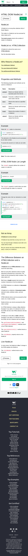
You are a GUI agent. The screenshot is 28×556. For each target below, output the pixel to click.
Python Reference (13, 464)
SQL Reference (13, 463)
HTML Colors (13, 470)
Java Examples (13, 496)
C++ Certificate (14, 520)
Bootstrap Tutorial (14, 445)
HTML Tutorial (14, 435)
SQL (25, 5)
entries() (4, 92)
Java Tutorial (14, 448)
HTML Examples (13, 482)
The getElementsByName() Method (10, 71)
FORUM (11, 535)
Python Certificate (14, 514)
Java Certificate (14, 518)
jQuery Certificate (14, 517)
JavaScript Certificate (14, 509)
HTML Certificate (14, 506)
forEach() (4, 96)
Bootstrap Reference (13, 467)
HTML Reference (13, 458)
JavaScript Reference (13, 461)
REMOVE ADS (13, 224)
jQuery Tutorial (14, 451)
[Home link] (3, 2)
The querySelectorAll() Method (9, 68)
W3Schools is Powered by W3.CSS (15, 552)
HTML (6, 5)
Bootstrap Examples (13, 493)
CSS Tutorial (14, 436)
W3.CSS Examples (13, 491)
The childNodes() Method (8, 65)
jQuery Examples (13, 499)
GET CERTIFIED (14, 415)
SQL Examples (13, 488)
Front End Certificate (14, 511)
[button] (13, 2)
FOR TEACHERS (14, 419)
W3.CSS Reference (13, 466)
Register (16, 387)
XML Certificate (14, 523)
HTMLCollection (5, 51)
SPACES (14, 411)
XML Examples (13, 497)
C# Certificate (14, 521)
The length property (6, 38)
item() (4, 101)
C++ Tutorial (14, 449)
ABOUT (16, 535)
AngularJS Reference (13, 473)
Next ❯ (23, 18)
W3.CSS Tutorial (14, 444)
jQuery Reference (13, 475)
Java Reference (13, 472)
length (4, 111)
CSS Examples (13, 484)
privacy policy (19, 548)
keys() (4, 106)
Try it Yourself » (7, 150)
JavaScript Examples (13, 485)
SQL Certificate (14, 512)
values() (4, 116)
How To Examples (13, 487)
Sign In (14, 379)
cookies (12, 548)
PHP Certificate (14, 515)
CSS (11, 5)
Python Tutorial (14, 442)
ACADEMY (13, 537)
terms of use (8, 548)
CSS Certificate (14, 508)
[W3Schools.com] (14, 404)
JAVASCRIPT (18, 5)
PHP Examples (13, 494)
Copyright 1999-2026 (10, 550)
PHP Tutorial (14, 446)
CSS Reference (13, 460)
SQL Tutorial (14, 441)
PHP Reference (13, 469)
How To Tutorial (14, 439)
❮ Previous (6, 18)
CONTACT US (14, 426)
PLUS (14, 408)
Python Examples (13, 490)
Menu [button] (8, 2)
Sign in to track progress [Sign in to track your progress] (14, 363)
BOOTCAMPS (14, 422)
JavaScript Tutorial (14, 438)
